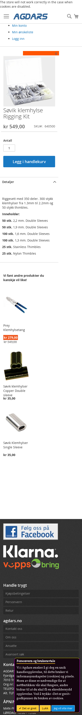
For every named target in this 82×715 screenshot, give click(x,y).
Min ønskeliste (22, 32)
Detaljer (8, 193)
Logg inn (18, 39)
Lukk (45, 708)
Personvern (13, 602)
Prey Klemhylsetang (17, 337)
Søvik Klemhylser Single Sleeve (15, 471)
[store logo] (30, 16)
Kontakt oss (13, 629)
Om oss (10, 637)
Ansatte (11, 646)
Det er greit (29, 708)
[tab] (38, 192)
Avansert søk (14, 654)
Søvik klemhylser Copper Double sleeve (19, 405)
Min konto (19, 25)
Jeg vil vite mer (63, 708)
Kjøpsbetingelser (17, 593)
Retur (9, 610)
